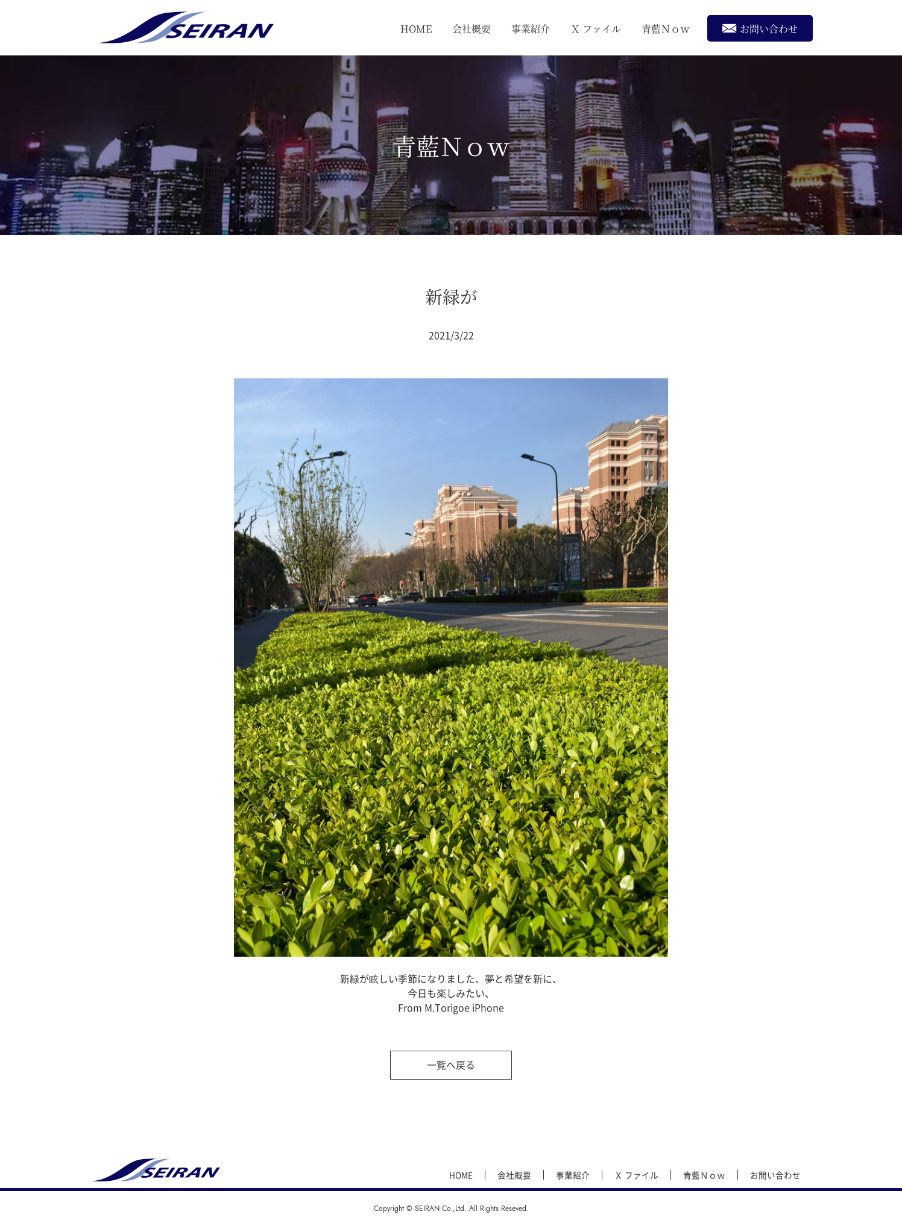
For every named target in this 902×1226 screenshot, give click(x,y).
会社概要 (471, 29)
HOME (416, 29)
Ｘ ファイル (595, 29)
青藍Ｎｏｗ (666, 29)
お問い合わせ (760, 28)
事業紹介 (530, 29)
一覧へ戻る (451, 1064)
